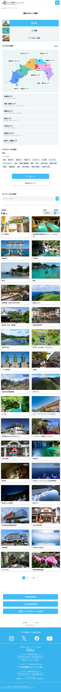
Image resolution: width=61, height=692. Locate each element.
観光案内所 (12, 166)
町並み (4, 166)
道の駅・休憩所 (35, 166)
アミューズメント (7, 163)
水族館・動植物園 (24, 163)
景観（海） (11, 160)
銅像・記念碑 (53, 163)
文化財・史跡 (44, 163)
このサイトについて (30, 625)
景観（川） (27, 160)
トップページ (4, 8)
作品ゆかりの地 (45, 166)
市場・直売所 (25, 166)
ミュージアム (52, 160)
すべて (7, 156)
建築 (32, 163)
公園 (16, 163)
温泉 (18, 166)
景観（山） (19, 160)
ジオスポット (36, 160)
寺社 (37, 163)
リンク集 (36, 622)
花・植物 (44, 160)
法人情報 (25, 622)
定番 (4, 160)
